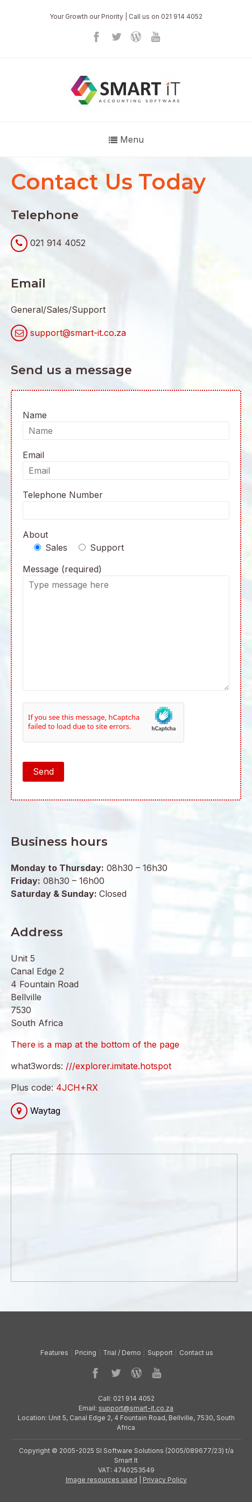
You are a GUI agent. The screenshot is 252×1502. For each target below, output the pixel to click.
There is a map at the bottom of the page (95, 1044)
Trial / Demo (122, 1353)
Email (126, 465)
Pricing (85, 1353)
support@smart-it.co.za (78, 332)
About (35, 534)
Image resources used (101, 1480)
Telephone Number (126, 504)
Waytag (45, 1110)
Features (54, 1353)
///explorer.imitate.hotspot (118, 1066)
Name (126, 425)
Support (160, 1353)
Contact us (196, 1353)
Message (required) (126, 629)
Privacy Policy (165, 1480)
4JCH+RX (77, 1087)
